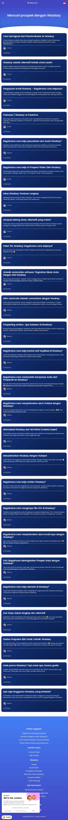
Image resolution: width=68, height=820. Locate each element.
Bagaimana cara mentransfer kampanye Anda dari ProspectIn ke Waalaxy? (30, 378)
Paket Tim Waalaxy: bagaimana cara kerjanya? (28, 246)
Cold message (34, 781)
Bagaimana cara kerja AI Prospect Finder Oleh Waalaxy (32, 167)
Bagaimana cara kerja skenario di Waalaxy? (26, 586)
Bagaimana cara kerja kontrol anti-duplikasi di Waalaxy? (32, 350)
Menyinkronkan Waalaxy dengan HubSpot (25, 455)
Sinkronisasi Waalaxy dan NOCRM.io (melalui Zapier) (30, 429)
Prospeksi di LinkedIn (34, 771)
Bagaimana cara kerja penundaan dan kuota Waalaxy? (32, 141)
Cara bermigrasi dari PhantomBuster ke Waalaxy (28, 36)
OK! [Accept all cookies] (33, 811)
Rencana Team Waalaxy (34, 774)
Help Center (34, 755)
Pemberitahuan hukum (34, 790)
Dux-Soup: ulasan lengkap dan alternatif (24, 613)
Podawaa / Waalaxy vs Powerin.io (20, 114)
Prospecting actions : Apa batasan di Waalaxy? (27, 324)
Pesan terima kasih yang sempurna (34, 743)
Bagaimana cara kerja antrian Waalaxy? (24, 481)
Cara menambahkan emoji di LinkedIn (34, 740)
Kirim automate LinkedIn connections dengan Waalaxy (31, 298)
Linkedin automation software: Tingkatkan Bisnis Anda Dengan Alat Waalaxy (31, 273)
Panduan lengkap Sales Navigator (34, 736)
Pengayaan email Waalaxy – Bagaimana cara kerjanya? (32, 88)
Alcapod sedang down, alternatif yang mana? (27, 219)
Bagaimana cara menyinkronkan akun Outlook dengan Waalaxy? (32, 404)
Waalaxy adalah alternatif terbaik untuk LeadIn (27, 62)
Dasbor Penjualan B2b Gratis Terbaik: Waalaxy (27, 639)
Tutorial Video (34, 752)
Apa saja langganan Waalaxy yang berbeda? (27, 691)
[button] (7, 817)
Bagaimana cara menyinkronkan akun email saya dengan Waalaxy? (33, 536)
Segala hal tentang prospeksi (34, 733)
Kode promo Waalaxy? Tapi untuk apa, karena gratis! (31, 665)
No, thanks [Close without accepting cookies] (8, 811)
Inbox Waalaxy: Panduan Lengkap (21, 193)
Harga (34, 764)
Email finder (34, 768)
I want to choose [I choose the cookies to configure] (21, 811)
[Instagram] (40, 810)
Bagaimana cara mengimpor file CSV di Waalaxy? (29, 508)
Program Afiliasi (34, 777)
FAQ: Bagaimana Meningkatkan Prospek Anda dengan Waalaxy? (31, 562)
